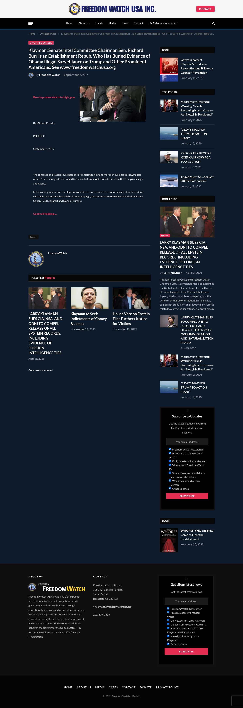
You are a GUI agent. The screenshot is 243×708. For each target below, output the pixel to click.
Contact (138, 23)
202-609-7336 (101, 614)
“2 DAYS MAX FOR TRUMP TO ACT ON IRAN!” (194, 134)
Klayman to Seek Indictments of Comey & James (89, 319)
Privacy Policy (167, 687)
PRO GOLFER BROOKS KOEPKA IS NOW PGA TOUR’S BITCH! (196, 157)
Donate (205, 8)
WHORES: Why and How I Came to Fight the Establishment (198, 535)
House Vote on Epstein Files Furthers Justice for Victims (131, 319)
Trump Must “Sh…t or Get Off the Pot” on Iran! (197, 179)
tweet (33, 236)
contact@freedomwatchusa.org (113, 606)
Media (112, 23)
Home (69, 23)
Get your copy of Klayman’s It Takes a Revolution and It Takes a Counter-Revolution (197, 66)
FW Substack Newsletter (163, 23)
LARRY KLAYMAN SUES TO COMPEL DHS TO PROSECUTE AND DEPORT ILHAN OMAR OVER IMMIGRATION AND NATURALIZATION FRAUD (197, 330)
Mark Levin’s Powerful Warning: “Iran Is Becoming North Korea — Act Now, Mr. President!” (197, 108)
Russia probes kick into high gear (54, 97)
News (165, 235)
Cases (125, 23)
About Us (84, 23)
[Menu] (30, 23)
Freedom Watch (49, 75)
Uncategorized (41, 43)
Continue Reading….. (45, 213)
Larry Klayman (173, 273)
